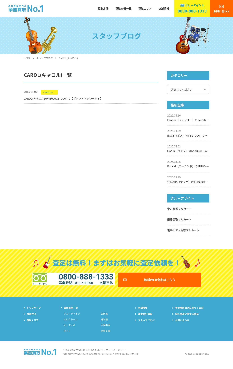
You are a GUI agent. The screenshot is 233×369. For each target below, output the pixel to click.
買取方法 (103, 8)
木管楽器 (105, 330)
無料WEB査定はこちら (159, 282)
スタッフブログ (44, 58)
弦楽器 (104, 318)
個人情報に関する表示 (187, 318)
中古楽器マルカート (179, 209)
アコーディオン (72, 318)
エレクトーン (71, 324)
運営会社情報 (145, 318)
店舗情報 (163, 8)
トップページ (34, 312)
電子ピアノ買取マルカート (183, 230)
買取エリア (145, 8)
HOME (27, 58)
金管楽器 (105, 335)
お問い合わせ (221, 11)
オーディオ (69, 330)
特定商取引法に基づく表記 (189, 312)
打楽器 (104, 324)
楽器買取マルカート (179, 219)
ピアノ (67, 335)
